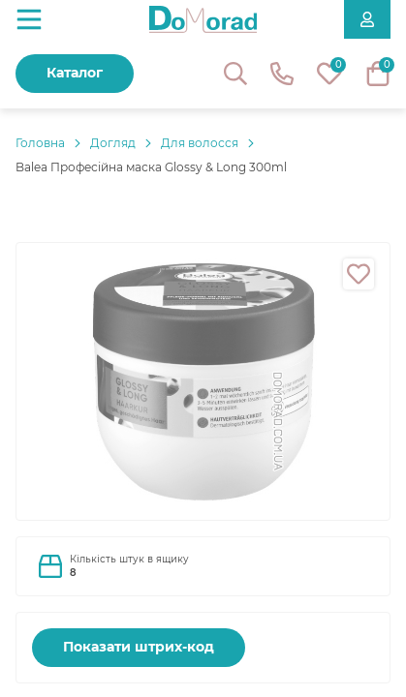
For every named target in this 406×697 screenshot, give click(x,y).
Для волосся (199, 143)
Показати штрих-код (138, 646)
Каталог (75, 72)
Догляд (113, 143)
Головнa (40, 143)
